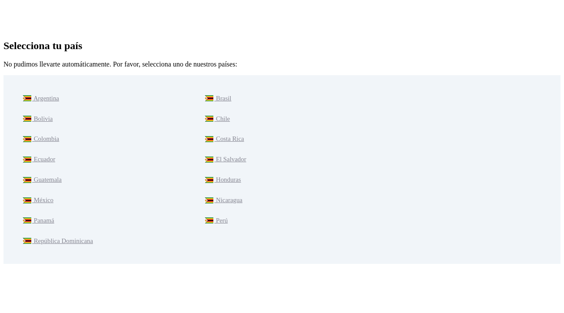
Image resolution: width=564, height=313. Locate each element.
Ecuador (38, 150)
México (37, 186)
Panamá (38, 204)
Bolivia (37, 115)
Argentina (40, 97)
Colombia (40, 133)
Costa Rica (223, 133)
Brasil (217, 97)
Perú (216, 204)
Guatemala (41, 168)
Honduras (222, 168)
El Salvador (224, 150)
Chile (217, 115)
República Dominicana (56, 222)
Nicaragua (223, 186)
